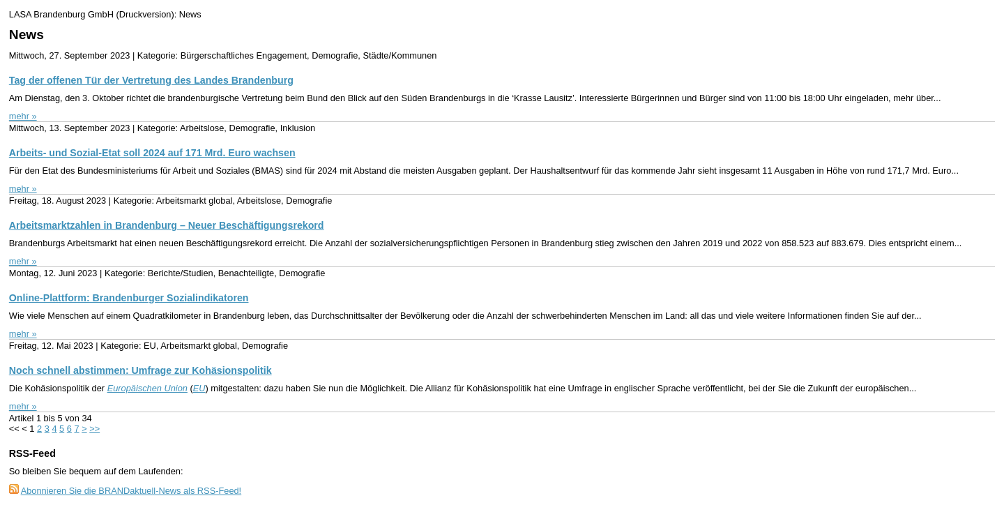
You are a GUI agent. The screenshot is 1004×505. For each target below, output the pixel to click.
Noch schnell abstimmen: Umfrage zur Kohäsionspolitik (140, 370)
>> (94, 428)
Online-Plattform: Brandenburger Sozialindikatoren (129, 297)
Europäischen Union (147, 388)
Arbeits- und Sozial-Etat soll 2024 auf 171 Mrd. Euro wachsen (152, 152)
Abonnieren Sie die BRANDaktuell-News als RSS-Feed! (131, 490)
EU (199, 388)
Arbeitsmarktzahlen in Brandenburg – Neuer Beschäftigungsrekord (166, 225)
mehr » (23, 116)
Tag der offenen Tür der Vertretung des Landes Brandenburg (151, 80)
